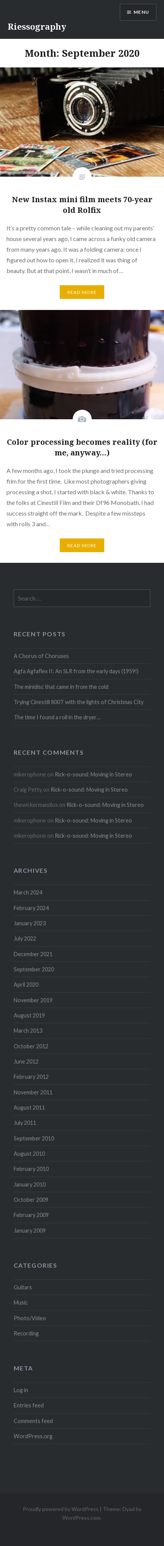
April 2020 (26, 984)
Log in (21, 1390)
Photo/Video (30, 1318)
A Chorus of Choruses (41, 656)
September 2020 (34, 969)
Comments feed (33, 1421)
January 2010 (30, 1184)
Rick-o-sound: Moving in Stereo (93, 774)
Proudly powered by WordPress (61, 1509)
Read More (82, 292)
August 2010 (29, 1153)
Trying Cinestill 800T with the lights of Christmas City (78, 702)
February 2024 (31, 908)
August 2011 (29, 1107)
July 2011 (25, 1123)
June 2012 (26, 1061)
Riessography (37, 26)
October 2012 (31, 1046)
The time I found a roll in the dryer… (57, 717)
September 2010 (34, 1138)
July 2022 (25, 938)
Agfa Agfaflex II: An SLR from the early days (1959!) (76, 671)
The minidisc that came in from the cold (61, 687)
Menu (141, 12)
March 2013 (28, 1030)
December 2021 (33, 954)
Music (21, 1302)
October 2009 (31, 1199)
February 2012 (31, 1076)
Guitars (23, 1287)
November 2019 (33, 1000)
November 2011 (33, 1092)
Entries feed (29, 1405)
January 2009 (30, 1230)
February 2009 (31, 1215)
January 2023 (30, 923)
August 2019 (29, 1015)
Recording (26, 1333)
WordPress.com (81, 1517)
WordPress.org (33, 1436)
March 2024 (28, 892)
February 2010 (31, 1169)
